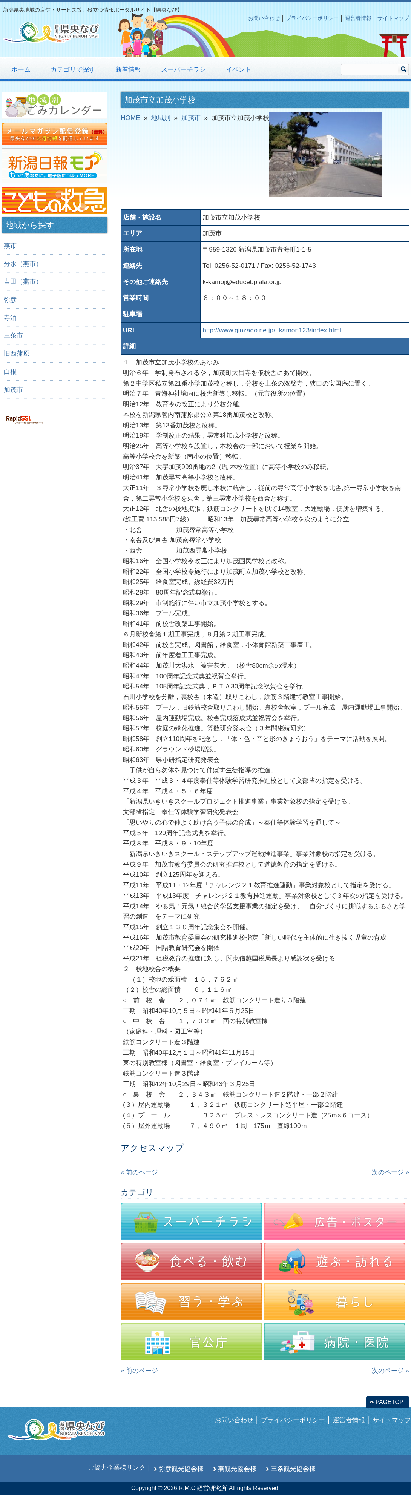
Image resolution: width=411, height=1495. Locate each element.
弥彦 (10, 299)
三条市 (13, 335)
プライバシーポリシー (312, 18)
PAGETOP (389, 1402)
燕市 (10, 245)
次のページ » (390, 1172)
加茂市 (13, 389)
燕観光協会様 (237, 1468)
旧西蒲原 (16, 353)
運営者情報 (358, 18)
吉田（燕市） (23, 281)
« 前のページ (139, 1172)
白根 (10, 371)
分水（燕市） (23, 263)
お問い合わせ (264, 18)
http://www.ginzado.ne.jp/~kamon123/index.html (271, 330)
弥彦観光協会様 (181, 1468)
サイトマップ (393, 18)
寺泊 (10, 317)
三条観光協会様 (293, 1468)
